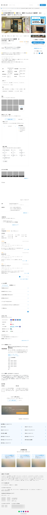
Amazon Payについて (5, 335)
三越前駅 (17, 207)
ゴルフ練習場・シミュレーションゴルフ (35, 479)
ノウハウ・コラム (4, 489)
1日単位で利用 (20, 119)
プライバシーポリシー (16, 489)
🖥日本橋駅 (18, 8)
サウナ (43, 479)
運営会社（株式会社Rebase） (5, 490)
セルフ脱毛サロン (17, 480)
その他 (11, 84)
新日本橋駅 (15, 210)
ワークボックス (9, 8)
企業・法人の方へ (4, 495)
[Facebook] (23, 511)
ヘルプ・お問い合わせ (32, 489)
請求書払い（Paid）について (6, 338)
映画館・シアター (4, 480)
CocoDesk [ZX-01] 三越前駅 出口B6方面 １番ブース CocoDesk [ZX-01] (30, 8)
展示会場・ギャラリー (18, 478)
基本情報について (12, 285)
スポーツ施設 (12, 479)
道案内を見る (26, 212)
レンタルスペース (5, 82)
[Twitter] (21, 511)
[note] (28, 511)
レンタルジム (17, 479)
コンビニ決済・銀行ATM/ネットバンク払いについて (9, 336)
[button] (15, 212)
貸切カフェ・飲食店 (12, 478)
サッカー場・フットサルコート (24, 479)
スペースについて (5, 285)
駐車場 (31, 480)
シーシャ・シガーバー (10, 480)
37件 (28, 41)
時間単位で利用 (10, 119)
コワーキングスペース (6, 84)
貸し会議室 (10, 82)
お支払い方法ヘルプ (25, 340)
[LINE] (19, 511)
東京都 (12, 8)
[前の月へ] (4, 126)
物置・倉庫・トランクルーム (25, 480)
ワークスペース (16, 82)
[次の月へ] (15, 126)
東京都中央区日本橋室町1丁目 (6, 43)
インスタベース (3, 8)
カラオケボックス (38, 478)
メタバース (37, 480)
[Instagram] (25, 511)
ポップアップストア (26, 478)
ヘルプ (8, 495)
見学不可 (27, 43)
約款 (11, 489)
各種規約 (8, 489)
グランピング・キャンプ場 (5, 479)
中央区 (15, 8)
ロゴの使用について (39, 489)
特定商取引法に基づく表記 (24, 489)
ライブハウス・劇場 (32, 478)
